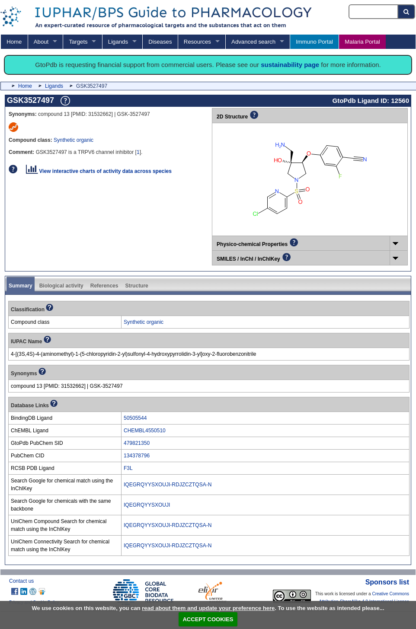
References (104, 286)
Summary (20, 286)
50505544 (135, 418)
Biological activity (61, 286)
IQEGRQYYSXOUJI (147, 505)
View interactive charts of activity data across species (99, 171)
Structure (136, 286)
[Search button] (406, 11)
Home (14, 41)
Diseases (160, 41)
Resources (197, 41)
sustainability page (290, 64)
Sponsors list (387, 582)
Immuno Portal (314, 41)
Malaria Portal (362, 41)
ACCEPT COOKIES (207, 619)
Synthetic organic (73, 140)
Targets (78, 41)
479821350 (137, 443)
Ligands (118, 41)
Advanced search (253, 41)
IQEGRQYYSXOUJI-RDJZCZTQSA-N (167, 485)
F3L (128, 468)
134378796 (137, 456)
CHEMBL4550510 (145, 431)
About (41, 41)
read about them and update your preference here (208, 608)
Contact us (21, 581)
